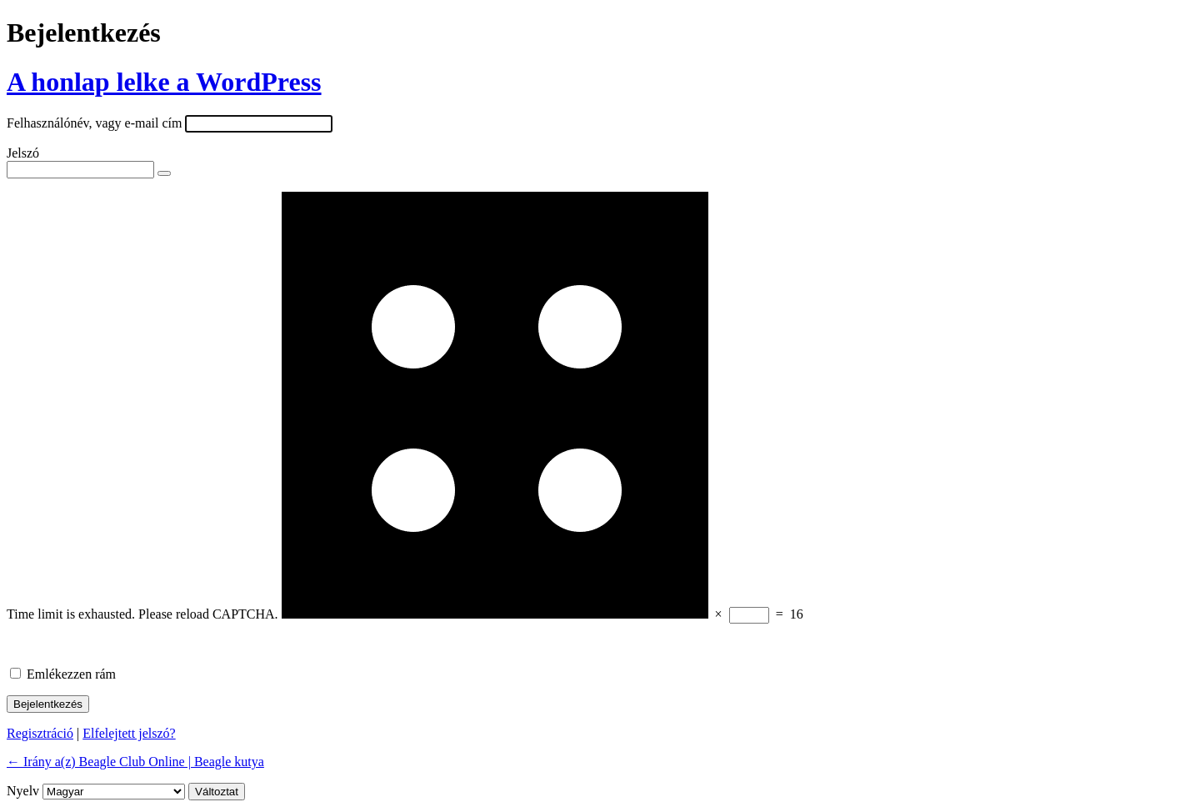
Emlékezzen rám (71, 674)
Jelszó (23, 153)
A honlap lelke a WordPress (164, 82)
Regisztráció (40, 733)
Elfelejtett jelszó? (129, 733)
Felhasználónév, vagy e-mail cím (94, 123)
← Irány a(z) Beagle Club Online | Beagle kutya (135, 761)
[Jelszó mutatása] (164, 173)
